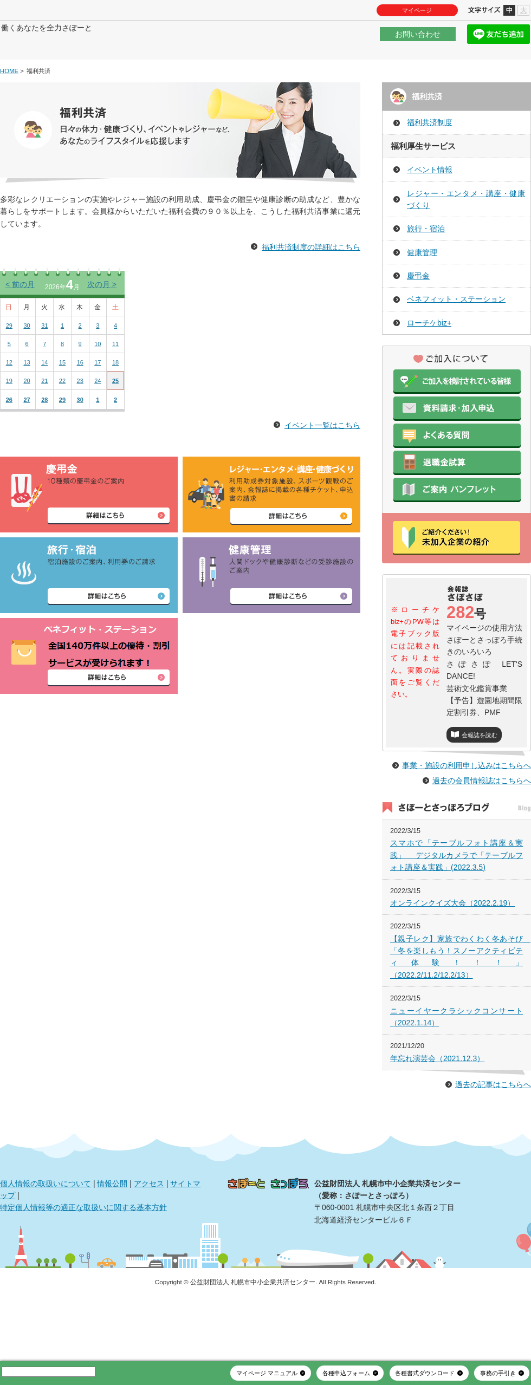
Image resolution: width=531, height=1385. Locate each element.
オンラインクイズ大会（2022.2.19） (452, 959)
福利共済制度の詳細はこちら (311, 279)
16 (80, 395)
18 (115, 395)
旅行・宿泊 (426, 261)
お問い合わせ (418, 40)
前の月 (20, 317)
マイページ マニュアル (266, 1373)
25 (115, 413)
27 (26, 432)
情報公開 (112, 1239)
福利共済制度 (429, 155)
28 (44, 432)
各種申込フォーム (346, 1373)
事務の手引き (498, 1373)
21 (44, 413)
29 (9, 358)
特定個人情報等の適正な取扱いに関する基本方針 (83, 1263)
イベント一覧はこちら (322, 457)
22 (62, 413)
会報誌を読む (479, 767)
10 (97, 376)
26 (9, 432)
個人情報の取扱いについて (45, 1239)
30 (26, 358)
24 (97, 413)
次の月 (101, 317)
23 (80, 413)
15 (62, 395)
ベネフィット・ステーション (456, 332)
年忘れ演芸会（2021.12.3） (437, 1114)
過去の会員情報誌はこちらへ (481, 836)
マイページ (417, 10)
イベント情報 (429, 202)
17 (97, 395)
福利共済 (427, 129)
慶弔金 (418, 308)
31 (44, 358)
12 (9, 395)
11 (115, 376)
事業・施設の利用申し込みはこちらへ (466, 821)
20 (26, 413)
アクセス (149, 1239)
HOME (9, 103)
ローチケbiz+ (429, 355)
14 (44, 395)
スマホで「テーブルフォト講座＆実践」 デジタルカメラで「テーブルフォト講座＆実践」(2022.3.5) (456, 911)
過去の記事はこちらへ (493, 1140)
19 (9, 413)
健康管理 (422, 285)
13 (26, 395)
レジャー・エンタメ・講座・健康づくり (466, 232)
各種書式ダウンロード (425, 1373)
